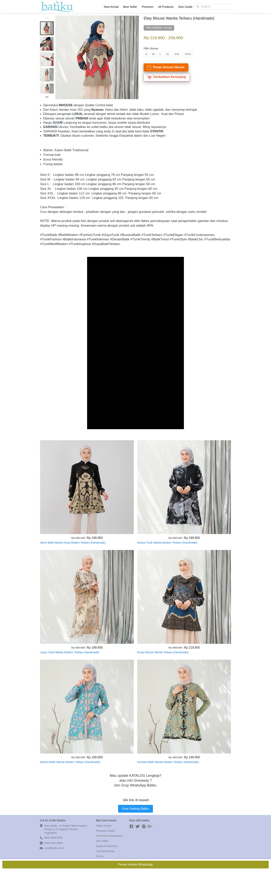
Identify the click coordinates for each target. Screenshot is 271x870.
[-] (131, 826)
